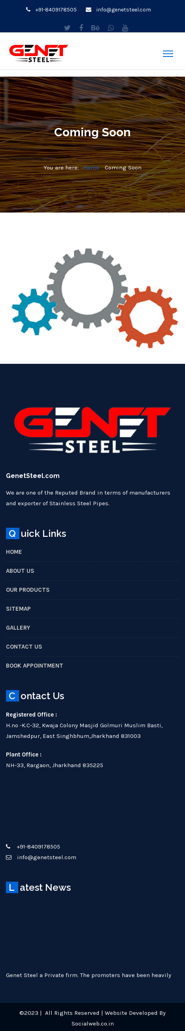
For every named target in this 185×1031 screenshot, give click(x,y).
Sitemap (18, 608)
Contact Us (24, 646)
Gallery (18, 627)
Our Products (28, 589)
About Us (20, 570)
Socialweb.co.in (93, 1023)
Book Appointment (34, 665)
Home (91, 167)
